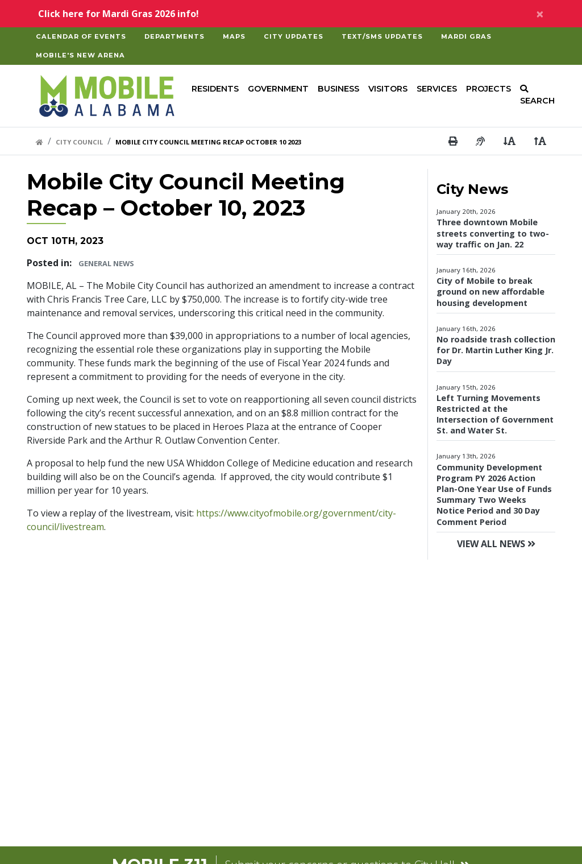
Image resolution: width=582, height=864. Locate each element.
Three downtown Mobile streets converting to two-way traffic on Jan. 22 (492, 233)
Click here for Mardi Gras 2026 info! (118, 13)
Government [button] (278, 89)
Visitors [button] (388, 89)
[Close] (540, 13)
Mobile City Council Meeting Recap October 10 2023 (208, 142)
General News (106, 263)
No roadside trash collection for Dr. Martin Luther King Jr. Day (495, 350)
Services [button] (437, 89)
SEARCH (537, 95)
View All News (496, 544)
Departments (174, 36)
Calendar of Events (81, 36)
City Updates (293, 36)
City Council (79, 142)
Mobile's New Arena (80, 55)
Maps (234, 36)
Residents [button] (215, 89)
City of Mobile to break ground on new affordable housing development (490, 291)
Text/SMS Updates (382, 36)
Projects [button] (488, 89)
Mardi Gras (466, 36)
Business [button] (338, 89)
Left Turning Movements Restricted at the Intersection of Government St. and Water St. (495, 414)
